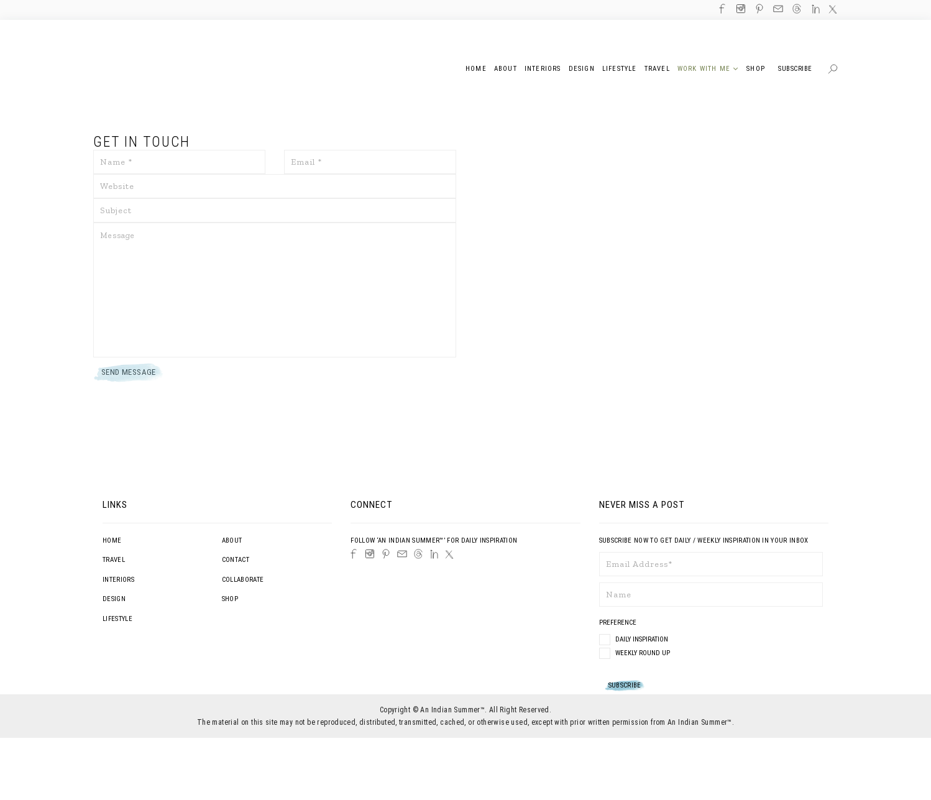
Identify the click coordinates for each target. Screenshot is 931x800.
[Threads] (418, 554)
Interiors (118, 580)
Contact (235, 560)
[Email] (402, 554)
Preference (618, 622)
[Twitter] (449, 554)
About (232, 540)
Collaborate (243, 580)
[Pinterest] (386, 554)
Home (112, 540)
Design (114, 599)
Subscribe (795, 69)
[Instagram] (370, 554)
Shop (230, 599)
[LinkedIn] (434, 554)
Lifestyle (117, 619)
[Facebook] (354, 554)
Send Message (128, 372)
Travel (114, 560)
